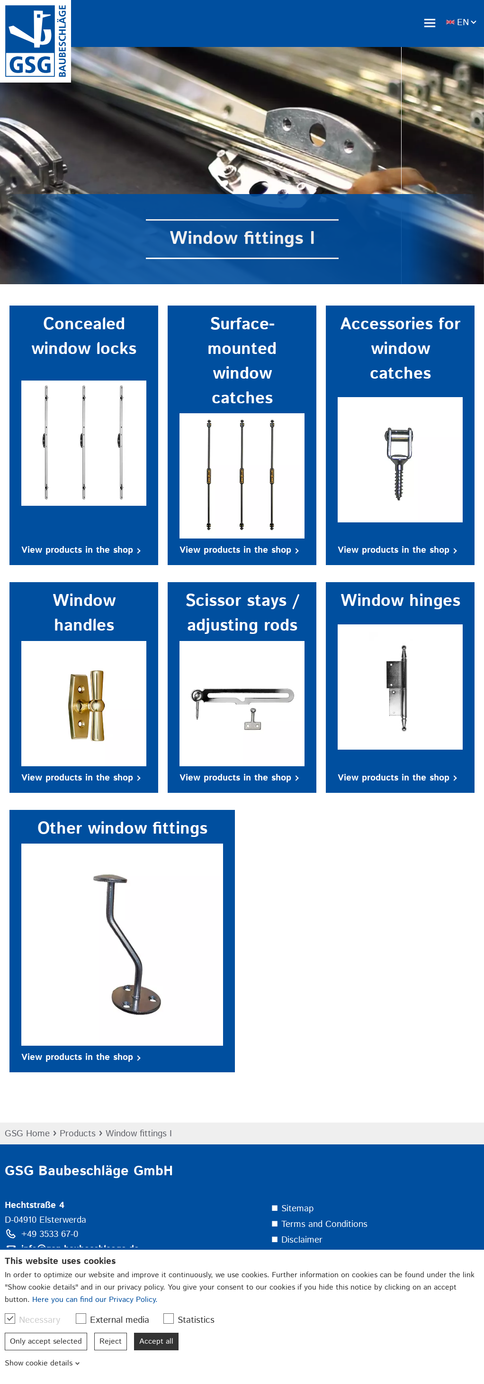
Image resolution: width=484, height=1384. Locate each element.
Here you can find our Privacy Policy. (95, 1299)
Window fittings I (139, 1133)
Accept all (156, 1341)
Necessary (37, 1320)
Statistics (193, 1320)
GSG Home (27, 1133)
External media (117, 1320)
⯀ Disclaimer (297, 1240)
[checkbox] (10, 1318)
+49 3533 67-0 (49, 1234)
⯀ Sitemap (292, 1208)
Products (78, 1133)
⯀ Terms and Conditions (319, 1224)
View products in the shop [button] (81, 550)
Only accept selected (46, 1341)
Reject (110, 1341)
